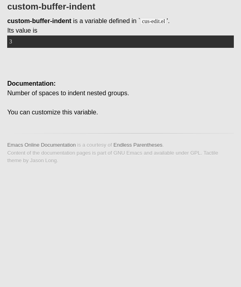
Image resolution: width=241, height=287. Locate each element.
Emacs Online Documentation (41, 145)
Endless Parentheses (138, 145)
